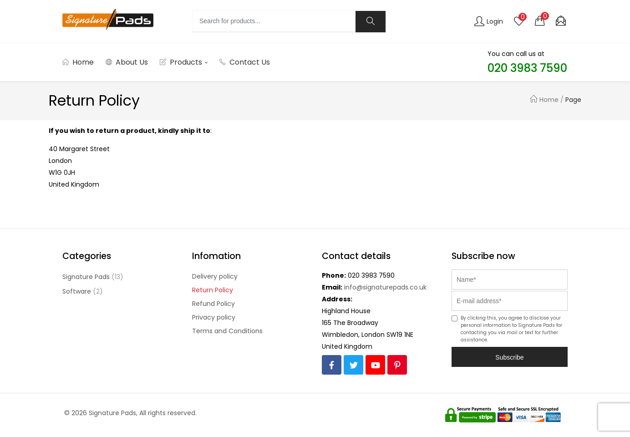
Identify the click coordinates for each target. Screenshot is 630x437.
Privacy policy (213, 317)
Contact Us (244, 62)
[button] (540, 20)
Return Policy (212, 290)
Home (78, 62)
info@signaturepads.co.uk (385, 287)
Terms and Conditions (227, 330)
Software (76, 291)
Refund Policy (213, 303)
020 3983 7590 (371, 275)
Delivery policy (215, 276)
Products (184, 62)
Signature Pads (86, 276)
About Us (127, 62)
